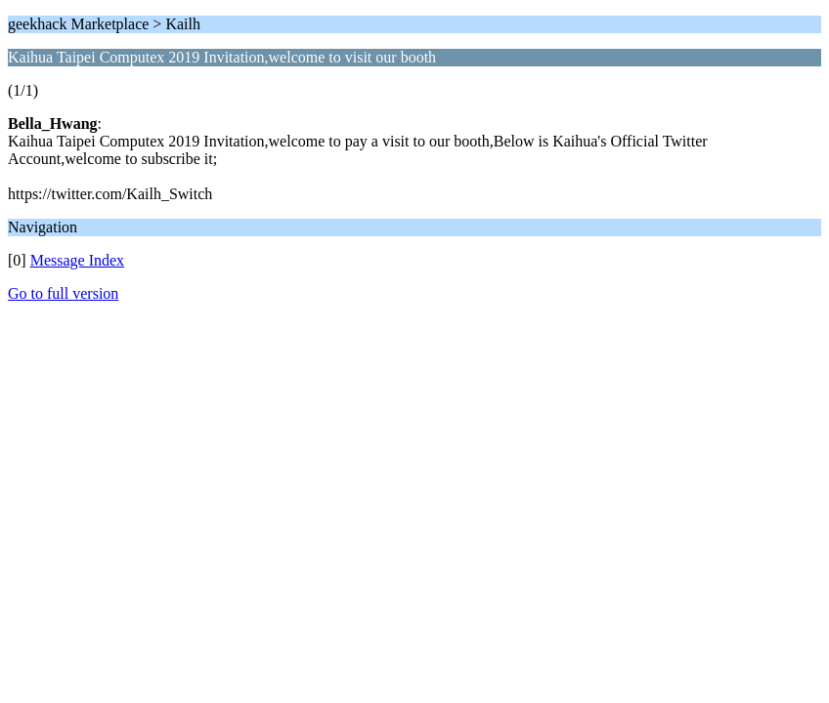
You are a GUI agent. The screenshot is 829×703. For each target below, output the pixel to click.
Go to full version (63, 293)
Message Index (77, 260)
